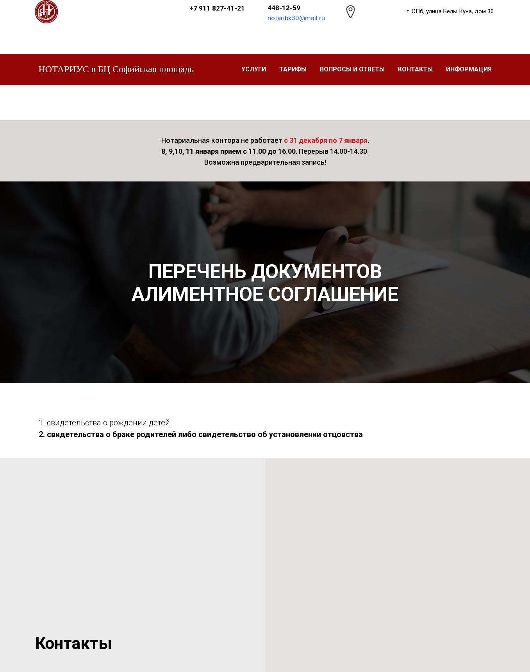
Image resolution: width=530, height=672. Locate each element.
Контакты (415, 69)
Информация (469, 69)
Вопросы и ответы (352, 69)
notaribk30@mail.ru (296, 18)
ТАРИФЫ (293, 69)
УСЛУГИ (253, 69)
